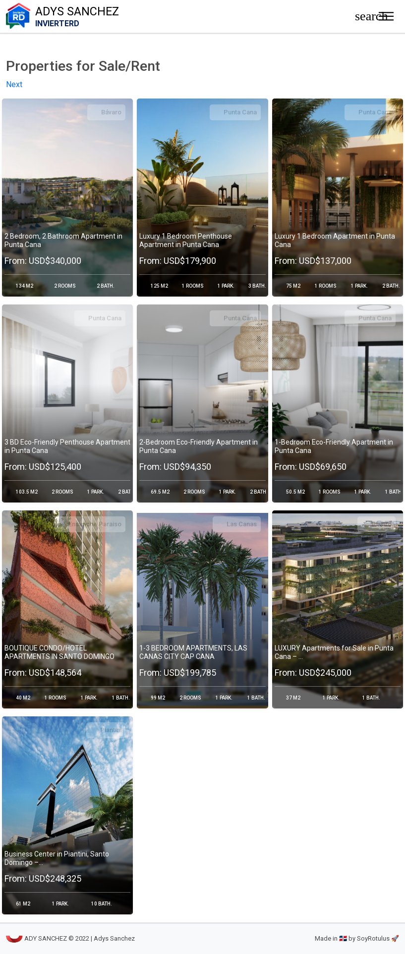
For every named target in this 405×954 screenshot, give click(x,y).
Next (14, 85)
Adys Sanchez (172, 16)
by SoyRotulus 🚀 (373, 939)
